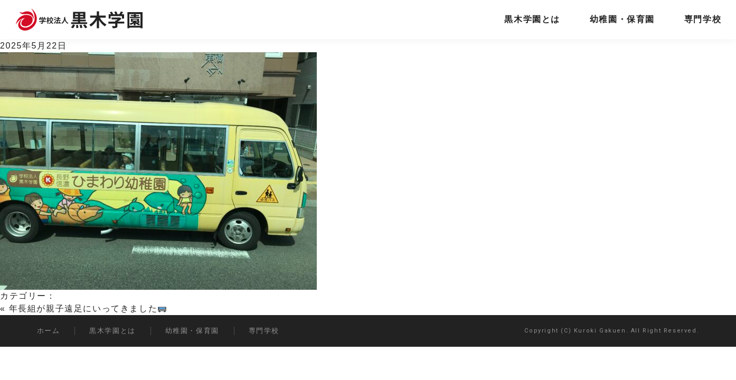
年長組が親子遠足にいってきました (88, 308)
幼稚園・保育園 (622, 19)
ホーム (48, 331)
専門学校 (702, 19)
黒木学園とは (532, 19)
